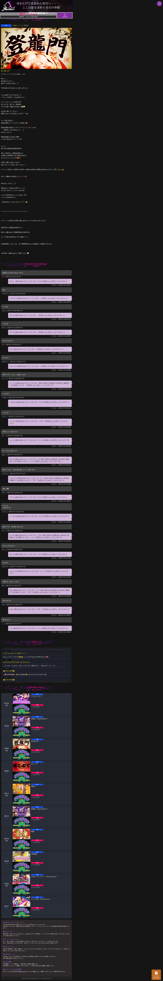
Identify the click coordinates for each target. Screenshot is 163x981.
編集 (20, 276)
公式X (64, 15)
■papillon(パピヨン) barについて (13, 922)
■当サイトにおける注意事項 (12, 969)
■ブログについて (8, 947)
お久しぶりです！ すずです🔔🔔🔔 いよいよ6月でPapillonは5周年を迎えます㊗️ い (26, 657)
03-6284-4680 (30, 14)
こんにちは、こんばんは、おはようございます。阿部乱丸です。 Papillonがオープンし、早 (29, 665)
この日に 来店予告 (156, 975)
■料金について (8, 931)
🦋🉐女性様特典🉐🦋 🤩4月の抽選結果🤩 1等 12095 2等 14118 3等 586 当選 (24, 674)
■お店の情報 (7, 962)
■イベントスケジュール (11, 939)
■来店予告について (9, 954)
